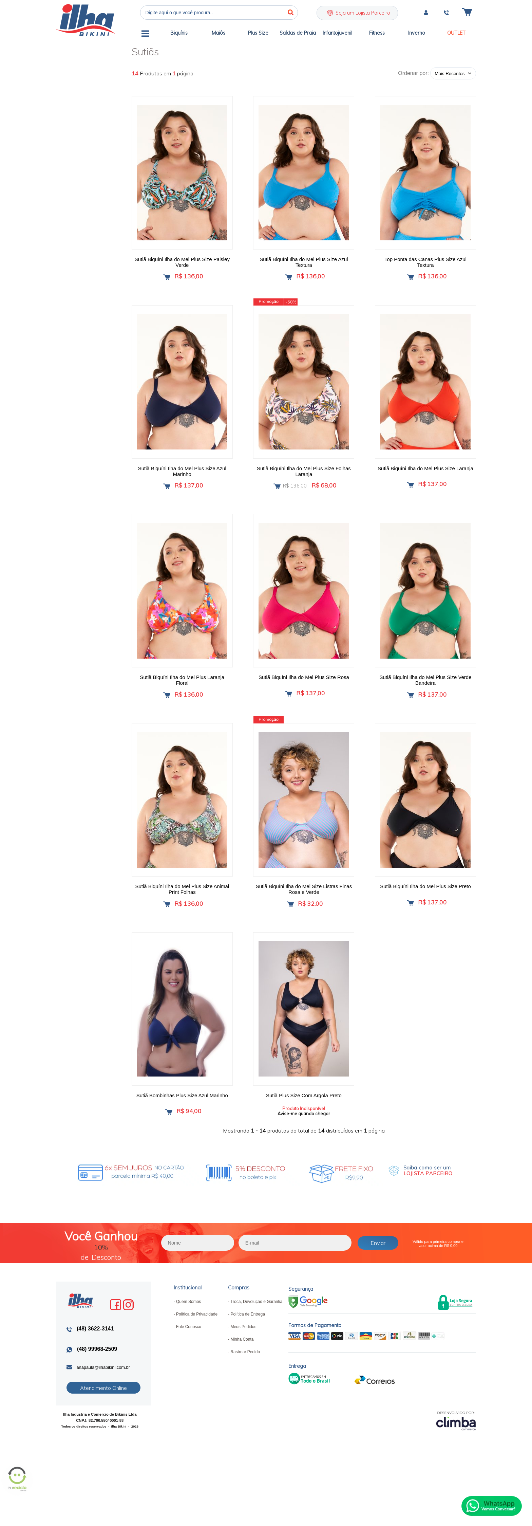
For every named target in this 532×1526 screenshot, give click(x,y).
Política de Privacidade (196, 1343)
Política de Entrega (247, 1343)
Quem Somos (188, 1331)
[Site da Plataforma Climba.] (456, 1450)
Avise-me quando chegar (304, 1136)
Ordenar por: (413, 73)
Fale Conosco (188, 1356)
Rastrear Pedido (245, 1381)
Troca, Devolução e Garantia (256, 1331)
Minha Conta (241, 1368)
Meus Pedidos (243, 1356)
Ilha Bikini (85, 20)
